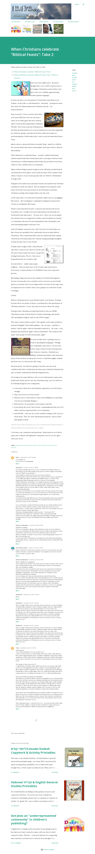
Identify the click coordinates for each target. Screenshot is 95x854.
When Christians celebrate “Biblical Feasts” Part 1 (32, 72)
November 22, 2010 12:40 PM (31, 594)
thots (73, 88)
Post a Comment (16, 843)
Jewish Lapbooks (43, 21)
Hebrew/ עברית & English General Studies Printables (34, 784)
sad (73, 82)
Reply (17, 464)
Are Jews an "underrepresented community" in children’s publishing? (33, 819)
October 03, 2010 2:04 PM (36, 525)
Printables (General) (72, 21)
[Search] (77, 4)
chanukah (74, 73)
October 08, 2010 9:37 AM (36, 559)
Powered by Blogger (47, 849)
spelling (74, 86)
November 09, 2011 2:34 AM (31, 625)
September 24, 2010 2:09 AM (28, 457)
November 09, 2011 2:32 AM (31, 603)
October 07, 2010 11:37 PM (35, 548)
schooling (74, 84)
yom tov (74, 90)
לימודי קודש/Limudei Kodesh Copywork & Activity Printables (33, 750)
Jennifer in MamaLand (22, 525)
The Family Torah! (29, 21)
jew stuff (74, 77)
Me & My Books (15, 21)
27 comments (15, 772)
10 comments (15, 806)
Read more (55, 772)
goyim (73, 75)
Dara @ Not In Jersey (21, 548)
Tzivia (17, 648)
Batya (17, 457)
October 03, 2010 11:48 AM (31, 467)
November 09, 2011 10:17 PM (28, 648)
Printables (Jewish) (57, 21)
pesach (74, 79)
